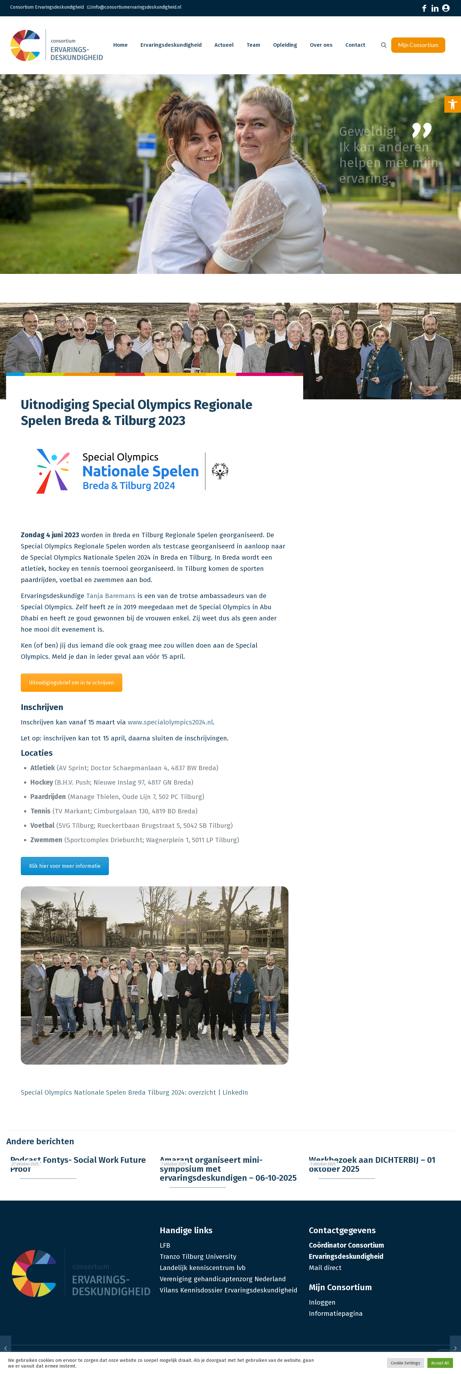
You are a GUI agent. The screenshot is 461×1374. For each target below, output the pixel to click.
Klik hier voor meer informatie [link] (65, 866)
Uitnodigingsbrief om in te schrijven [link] (71, 683)
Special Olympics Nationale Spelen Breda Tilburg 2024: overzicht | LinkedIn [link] (134, 1092)
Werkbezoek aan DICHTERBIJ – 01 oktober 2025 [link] (372, 1164)
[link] (452, 104)
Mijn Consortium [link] (418, 45)
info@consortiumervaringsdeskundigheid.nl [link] (137, 7)
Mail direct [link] (325, 1268)
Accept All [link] (440, 1363)
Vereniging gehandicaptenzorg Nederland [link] (223, 1279)
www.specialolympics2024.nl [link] (170, 722)
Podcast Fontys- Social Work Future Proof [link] (78, 1164)
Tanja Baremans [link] (110, 596)
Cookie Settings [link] (405, 1363)
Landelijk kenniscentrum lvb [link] (203, 1268)
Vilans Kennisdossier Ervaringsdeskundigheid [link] (228, 1290)
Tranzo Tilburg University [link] (198, 1256)
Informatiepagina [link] (336, 1313)
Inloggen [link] (322, 1302)
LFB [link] (165, 1245)
